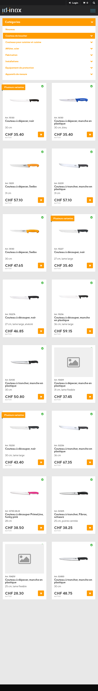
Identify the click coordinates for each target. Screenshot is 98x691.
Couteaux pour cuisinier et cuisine (23, 42)
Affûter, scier (12, 48)
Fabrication (11, 55)
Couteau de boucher (16, 35)
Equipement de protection (19, 67)
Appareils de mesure (16, 74)
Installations (11, 61)
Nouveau (10, 29)
